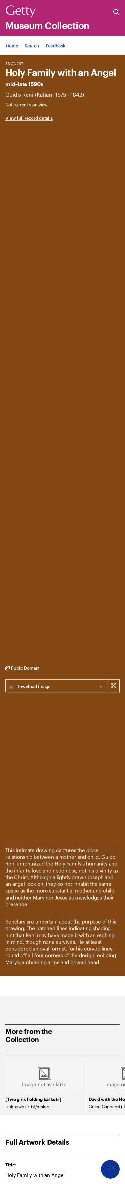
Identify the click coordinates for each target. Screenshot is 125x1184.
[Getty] (20, 11)
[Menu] (110, 1169)
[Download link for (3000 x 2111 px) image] (28, 686)
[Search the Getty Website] (116, 12)
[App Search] (32, 53)
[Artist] (19, 94)
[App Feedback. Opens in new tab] (55, 53)
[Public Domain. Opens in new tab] (22, 668)
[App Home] (12, 53)
